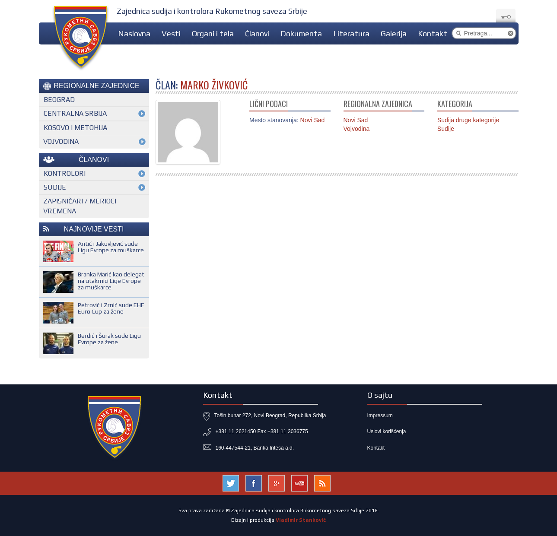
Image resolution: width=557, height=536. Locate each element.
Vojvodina (357, 128)
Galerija (394, 33)
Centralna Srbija (75, 113)
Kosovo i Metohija (75, 128)
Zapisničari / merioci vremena (79, 206)
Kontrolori (65, 173)
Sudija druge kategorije (468, 120)
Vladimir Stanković (301, 520)
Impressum (380, 415)
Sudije (445, 128)
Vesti (171, 33)
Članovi (257, 33)
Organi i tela (213, 33)
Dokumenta (301, 33)
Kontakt (432, 33)
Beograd (59, 99)
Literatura (351, 33)
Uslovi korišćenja (386, 431)
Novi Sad (356, 120)
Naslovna (134, 33)
